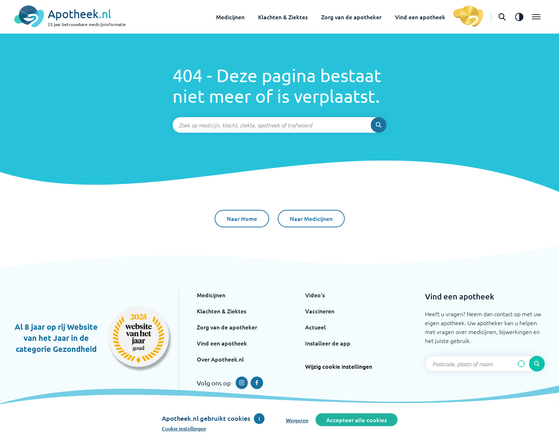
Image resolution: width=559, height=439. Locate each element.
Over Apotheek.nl (220, 359)
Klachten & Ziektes (283, 17)
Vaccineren (319, 311)
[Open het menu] (536, 16)
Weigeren (297, 420)
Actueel (315, 327)
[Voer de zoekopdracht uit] (378, 125)
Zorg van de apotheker (351, 17)
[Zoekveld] (279, 125)
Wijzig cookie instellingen (338, 366)
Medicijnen (230, 17)
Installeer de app (327, 343)
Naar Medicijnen (311, 218)
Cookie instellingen (184, 428)
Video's (315, 295)
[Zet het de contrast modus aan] (519, 16)
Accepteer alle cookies (356, 420)
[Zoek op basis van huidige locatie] (521, 364)
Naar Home (242, 218)
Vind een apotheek (420, 17)
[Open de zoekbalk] (502, 16)
